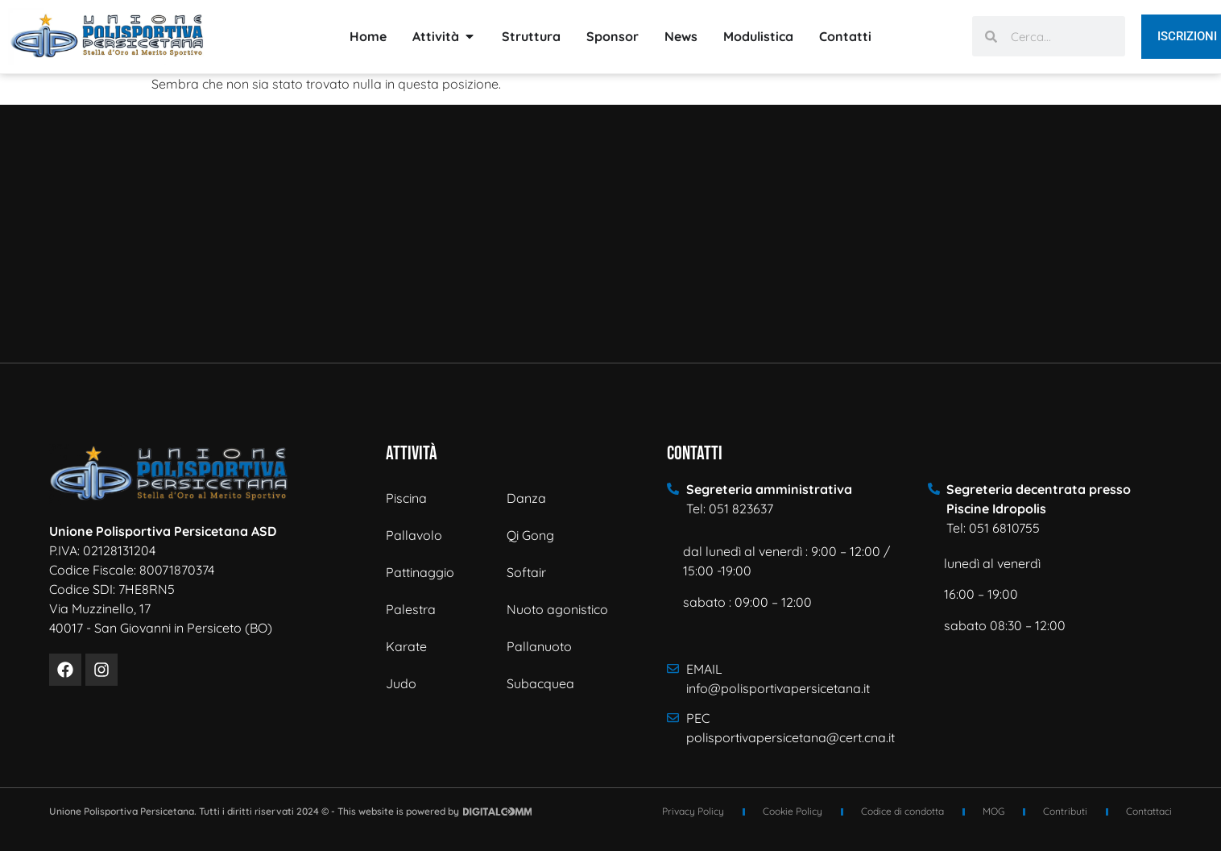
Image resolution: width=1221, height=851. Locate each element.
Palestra (411, 609)
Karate (406, 646)
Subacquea (540, 683)
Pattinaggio (420, 572)
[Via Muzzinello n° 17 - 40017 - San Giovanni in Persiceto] (610, 234)
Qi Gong (530, 535)
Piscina (406, 498)
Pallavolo (414, 535)
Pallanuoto (539, 646)
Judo (401, 683)
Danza (526, 498)
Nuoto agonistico (557, 609)
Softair (526, 572)
